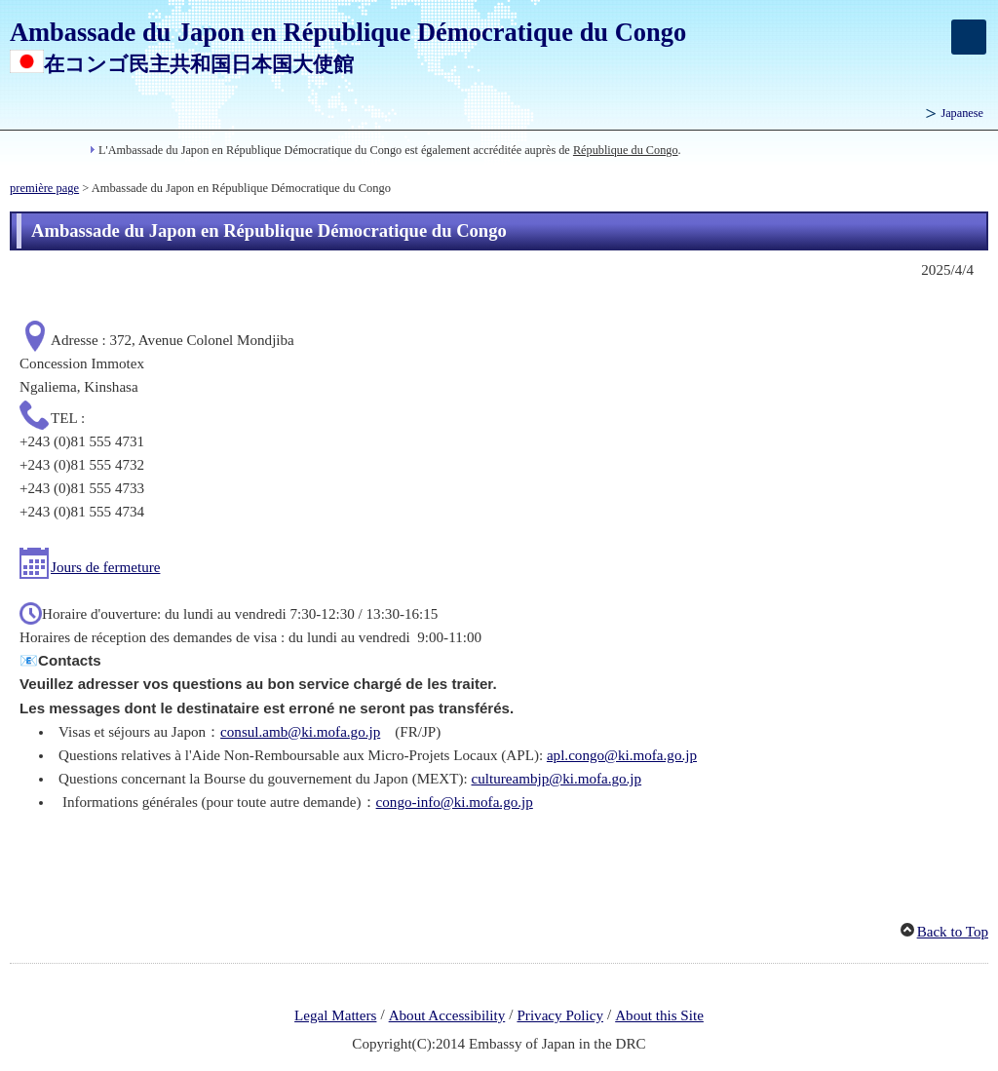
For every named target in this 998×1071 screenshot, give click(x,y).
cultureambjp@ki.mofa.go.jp (557, 778)
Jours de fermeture (105, 567)
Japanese (961, 113)
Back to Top (952, 931)
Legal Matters (335, 1015)
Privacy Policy (560, 1015)
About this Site (659, 1015)
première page (44, 188)
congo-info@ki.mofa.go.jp (454, 802)
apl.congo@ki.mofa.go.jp (622, 755)
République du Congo (625, 150)
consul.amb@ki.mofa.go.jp (300, 732)
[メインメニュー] (968, 37)
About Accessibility (447, 1015)
